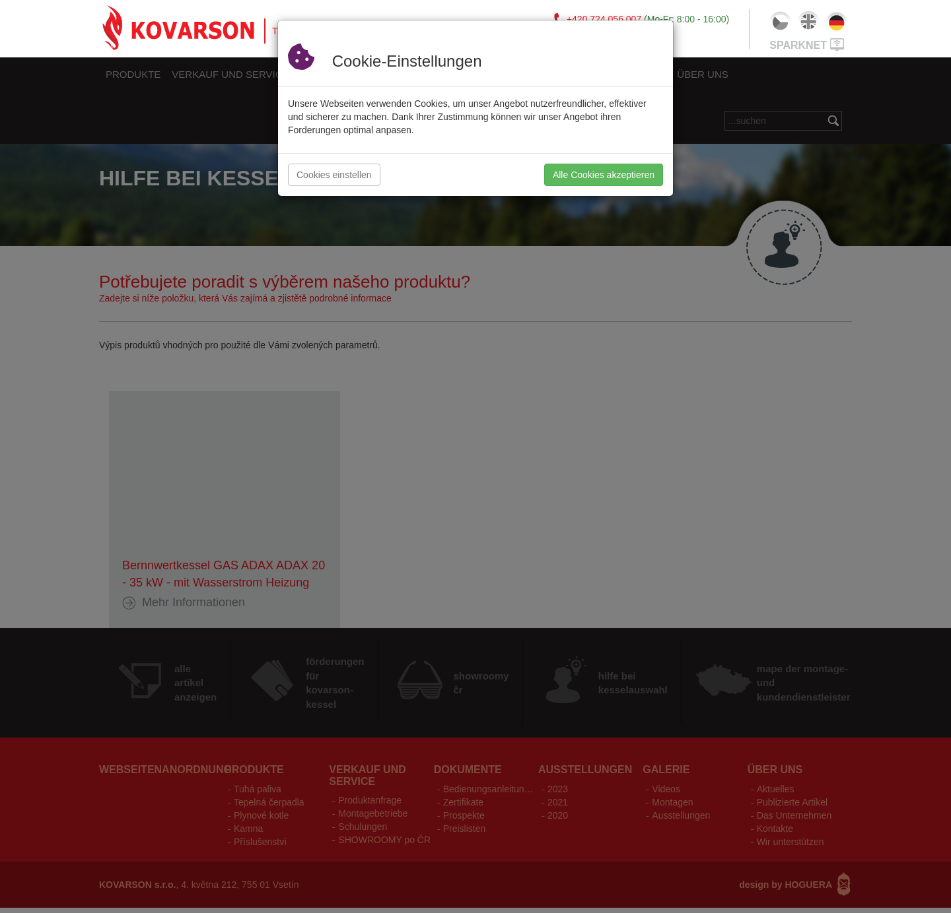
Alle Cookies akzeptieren (603, 175)
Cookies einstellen (334, 175)
